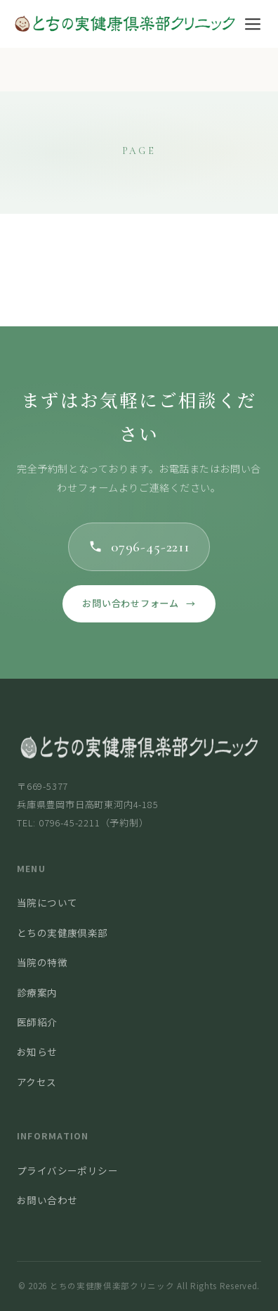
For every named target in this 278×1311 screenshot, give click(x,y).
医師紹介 (37, 1022)
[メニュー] (252, 23)
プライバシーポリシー (67, 1170)
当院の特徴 (42, 962)
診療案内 (37, 992)
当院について (47, 902)
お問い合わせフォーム (139, 604)
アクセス (37, 1082)
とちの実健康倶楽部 (62, 933)
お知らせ (37, 1051)
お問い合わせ (47, 1200)
